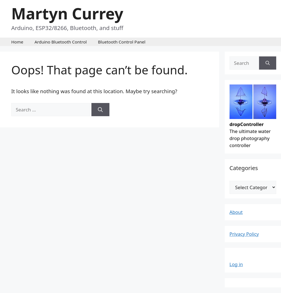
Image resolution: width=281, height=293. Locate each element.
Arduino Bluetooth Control (61, 42)
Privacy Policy (244, 234)
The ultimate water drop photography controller (253, 131)
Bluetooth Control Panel (121, 42)
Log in (236, 264)
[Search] (100, 109)
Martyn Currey (67, 13)
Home (17, 42)
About (236, 212)
